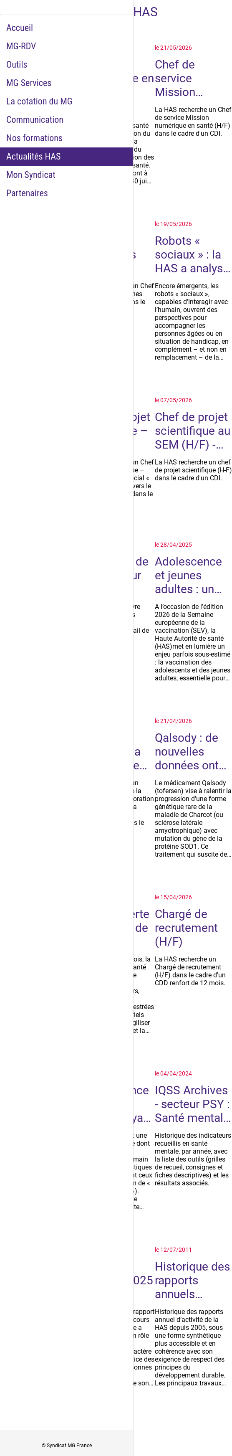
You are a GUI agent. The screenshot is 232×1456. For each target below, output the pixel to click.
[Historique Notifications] (220, 12)
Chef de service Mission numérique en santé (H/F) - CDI (190, 78)
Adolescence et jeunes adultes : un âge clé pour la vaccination (193, 575)
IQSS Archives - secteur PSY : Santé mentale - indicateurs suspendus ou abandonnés (192, 1104)
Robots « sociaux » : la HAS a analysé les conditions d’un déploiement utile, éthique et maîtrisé (192, 254)
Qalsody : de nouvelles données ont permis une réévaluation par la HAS (187, 751)
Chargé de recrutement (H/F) (186, 928)
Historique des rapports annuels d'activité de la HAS (192, 1280)
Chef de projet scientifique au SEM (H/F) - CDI (192, 431)
